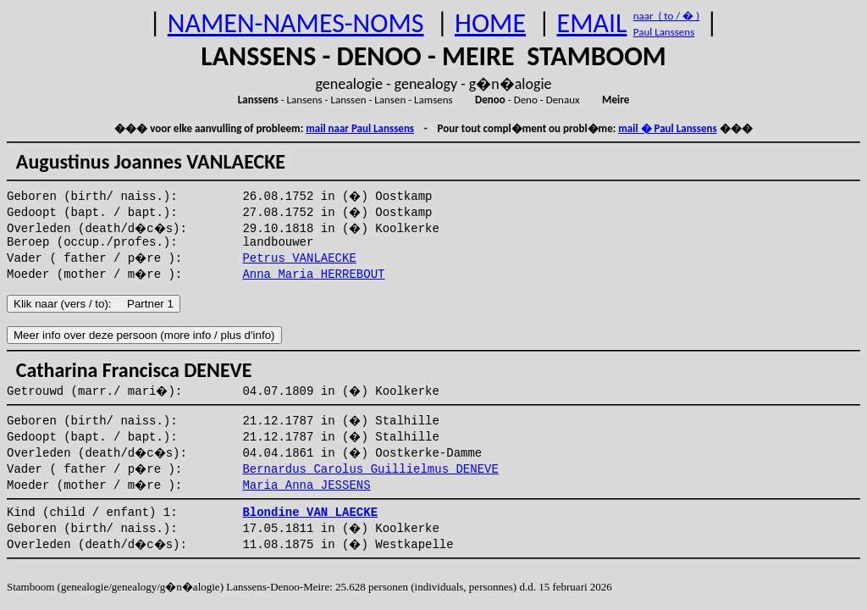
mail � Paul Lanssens (667, 128)
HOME (490, 23)
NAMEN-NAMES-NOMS (296, 23)
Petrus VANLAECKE (299, 258)
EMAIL (592, 23)
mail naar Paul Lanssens (360, 128)
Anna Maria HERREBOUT (313, 274)
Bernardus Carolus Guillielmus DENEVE (370, 469)
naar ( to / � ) (666, 15)
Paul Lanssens (664, 31)
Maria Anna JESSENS (306, 485)
